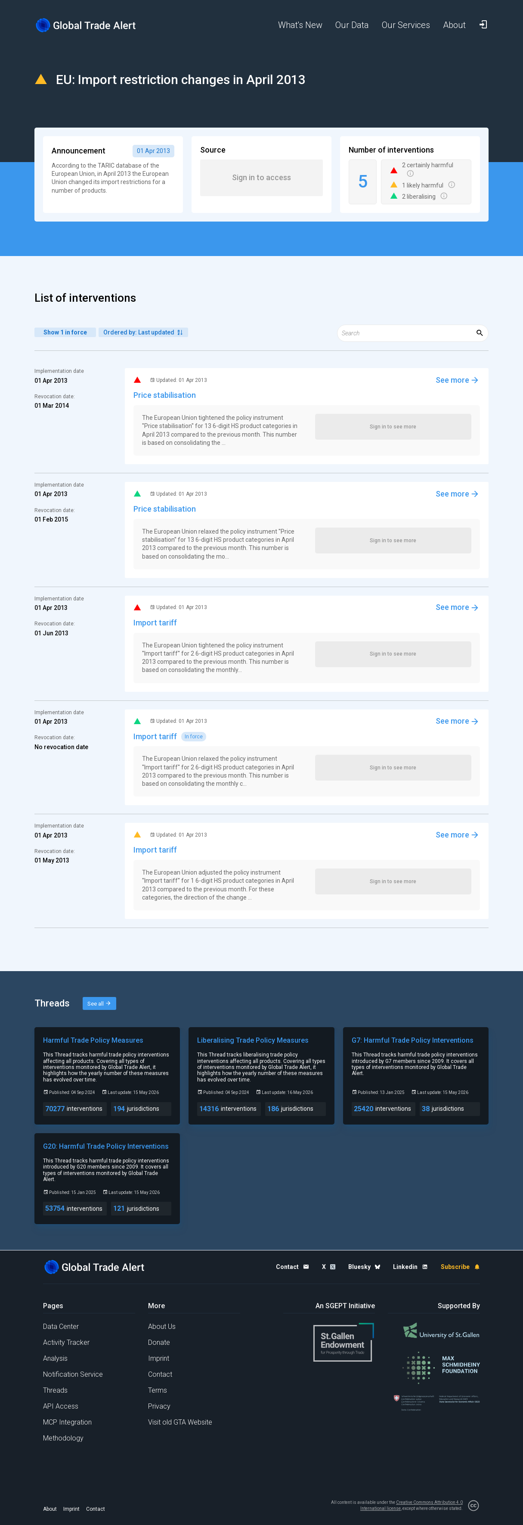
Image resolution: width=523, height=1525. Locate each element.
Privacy (159, 1406)
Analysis (55, 1358)
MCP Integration (67, 1422)
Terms (157, 1390)
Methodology (63, 1438)
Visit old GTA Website (180, 1422)
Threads (55, 1390)
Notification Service (73, 1374)
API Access (60, 1406)
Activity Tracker (66, 1342)
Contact (160, 1374)
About (50, 1509)
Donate (159, 1342)
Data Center (61, 1326)
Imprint (158, 1358)
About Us (162, 1326)
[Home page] (92, 25)
